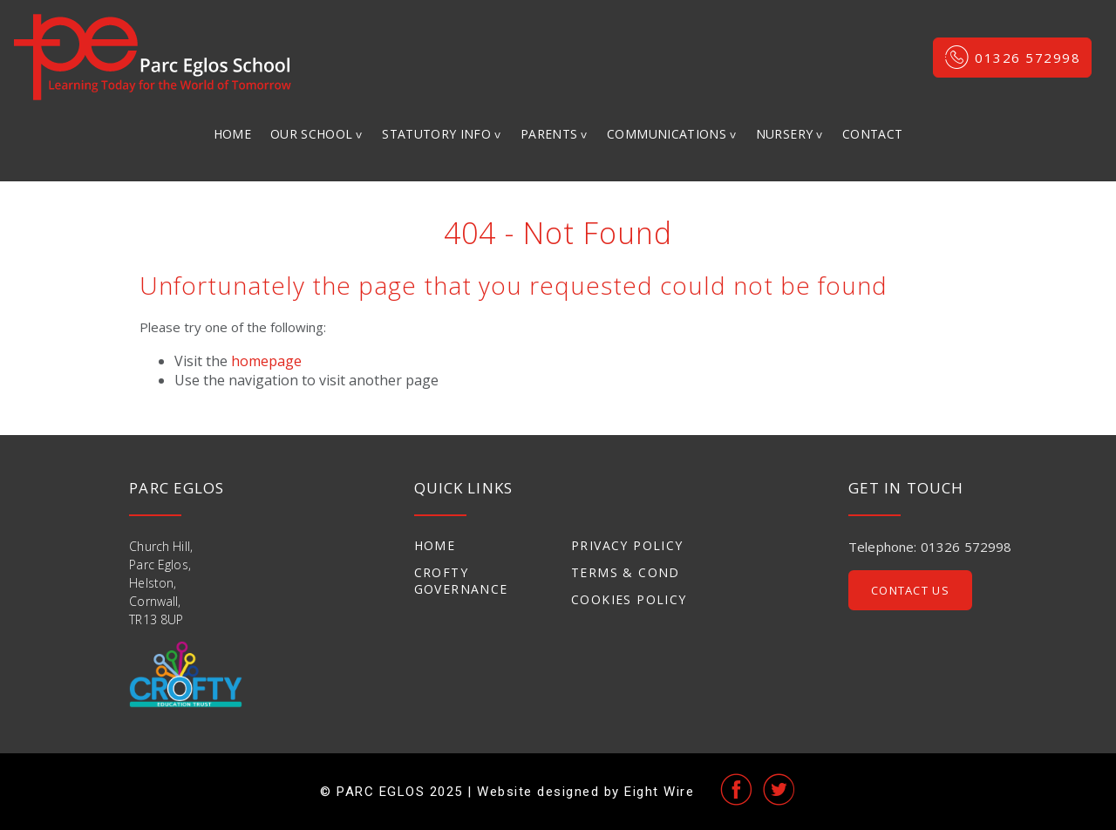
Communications (666, 134)
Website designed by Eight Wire (585, 791)
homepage (266, 361)
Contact (872, 134)
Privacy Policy (627, 545)
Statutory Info (436, 134)
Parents (549, 134)
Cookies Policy (629, 599)
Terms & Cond (625, 572)
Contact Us (910, 590)
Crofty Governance (461, 580)
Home (232, 134)
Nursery (784, 134)
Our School (311, 134)
